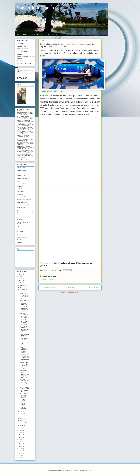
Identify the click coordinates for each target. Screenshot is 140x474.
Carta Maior (20, 194)
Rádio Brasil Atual (21, 46)
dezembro (22, 283)
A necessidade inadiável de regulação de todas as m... (24, 309)
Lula (18, 210)
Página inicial (70, 287)
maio (21, 416)
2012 (20, 448)
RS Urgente (20, 231)
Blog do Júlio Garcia (34, 7)
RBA (18, 226)
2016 (20, 439)
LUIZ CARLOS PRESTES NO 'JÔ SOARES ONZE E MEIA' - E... (24, 382)
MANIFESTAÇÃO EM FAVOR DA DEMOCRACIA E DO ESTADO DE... (24, 357)
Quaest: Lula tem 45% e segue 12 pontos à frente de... (24, 322)
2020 (20, 430)
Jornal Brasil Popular (22, 202)
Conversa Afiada (21, 197)
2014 (20, 444)
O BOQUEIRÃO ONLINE (23, 217)
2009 (20, 455)
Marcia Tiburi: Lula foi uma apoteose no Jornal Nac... (24, 302)
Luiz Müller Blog (21, 207)
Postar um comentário (48, 279)
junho (21, 414)
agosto (22, 292)
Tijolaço (19, 239)
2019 (20, 432)
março (22, 420)
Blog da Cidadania (21, 170)
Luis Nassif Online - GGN (23, 205)
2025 (20, 274)
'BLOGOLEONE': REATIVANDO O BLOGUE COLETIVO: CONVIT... (24, 365)
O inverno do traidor (23, 371)
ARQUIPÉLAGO (21, 167)
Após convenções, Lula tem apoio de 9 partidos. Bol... (24, 389)
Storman (76, 470)
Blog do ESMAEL (21, 175)
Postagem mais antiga (92, 287)
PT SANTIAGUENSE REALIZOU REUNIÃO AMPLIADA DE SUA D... (24, 336)
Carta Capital (20, 191)
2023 (20, 278)
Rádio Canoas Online (22, 48)
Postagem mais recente (48, 287)
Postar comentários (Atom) (72, 292)
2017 (20, 437)
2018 (20, 435)
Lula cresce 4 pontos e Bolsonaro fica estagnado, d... (24, 328)
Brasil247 (19, 189)
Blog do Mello (20, 181)
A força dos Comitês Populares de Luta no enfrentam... (24, 405)
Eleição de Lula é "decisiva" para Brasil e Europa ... (24, 296)
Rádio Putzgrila (21, 61)
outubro (22, 287)
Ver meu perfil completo (23, 159)
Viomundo (19, 242)
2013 (20, 446)
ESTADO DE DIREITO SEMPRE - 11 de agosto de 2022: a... (24, 349)
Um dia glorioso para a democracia (24, 343)
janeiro (22, 425)
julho (21, 411)
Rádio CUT (19, 54)
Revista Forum (20, 229)
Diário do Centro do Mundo (24, 199)
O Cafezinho (20, 219)
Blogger (90, 470)
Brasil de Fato (20, 186)
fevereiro (22, 423)
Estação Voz (20, 43)
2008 (20, 457)
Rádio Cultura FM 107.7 (23, 51)
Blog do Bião (20, 173)
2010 (20, 453)
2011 (20, 450)
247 (46, 96)
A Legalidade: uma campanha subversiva (24, 376)
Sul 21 (18, 234)
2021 (20, 428)
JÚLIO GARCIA (25, 109)
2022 (20, 281)
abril (21, 418)
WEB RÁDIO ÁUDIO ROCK (24, 63)
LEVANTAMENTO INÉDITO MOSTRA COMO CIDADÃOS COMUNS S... (24, 397)
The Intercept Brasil (22, 237)
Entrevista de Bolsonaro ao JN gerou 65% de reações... (24, 315)
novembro (22, 285)
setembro (22, 289)
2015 (20, 441)
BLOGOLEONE (21, 183)
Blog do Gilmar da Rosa (23, 178)
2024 (20, 276)
